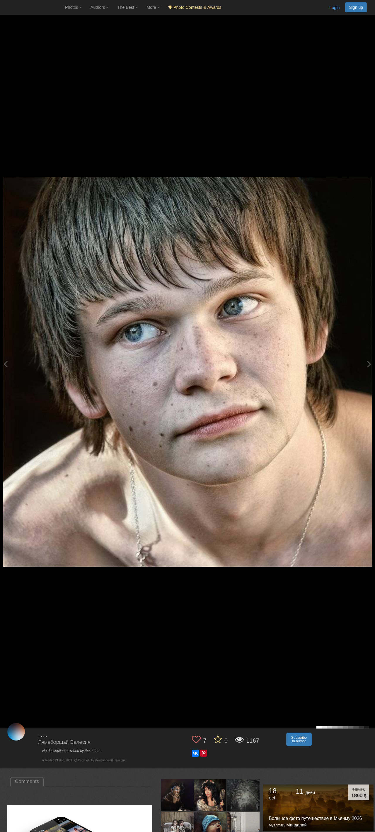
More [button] (153, 7)
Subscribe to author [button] (299, 739)
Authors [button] (100, 7)
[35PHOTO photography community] (31, 7)
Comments (27, 781)
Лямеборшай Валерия (64, 742)
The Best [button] (127, 7)
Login (334, 8)
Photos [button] (73, 7)
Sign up (356, 7)
